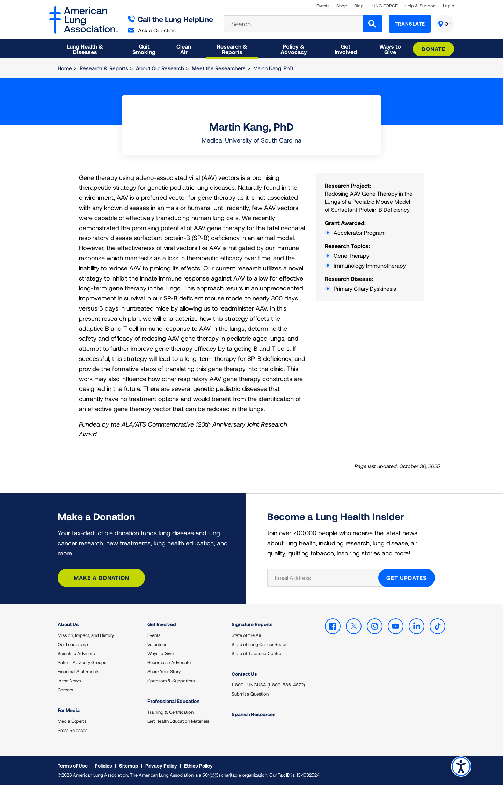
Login (448, 5)
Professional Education (173, 701)
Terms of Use (73, 766)
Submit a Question (250, 694)
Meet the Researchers (219, 68)
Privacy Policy (161, 766)
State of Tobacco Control (257, 653)
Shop (341, 5)
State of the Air (246, 635)
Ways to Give (160, 653)
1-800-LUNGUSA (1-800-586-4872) (268, 685)
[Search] (372, 23)
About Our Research (160, 68)
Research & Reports (104, 68)
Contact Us (244, 674)
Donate (433, 48)
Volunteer (156, 644)
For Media (69, 710)
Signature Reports (252, 624)
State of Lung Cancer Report (260, 644)
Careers (65, 689)
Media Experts (72, 721)
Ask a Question (152, 30)
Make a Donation (101, 577)
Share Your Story (164, 671)
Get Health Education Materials (178, 721)
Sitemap (128, 766)
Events (322, 5)
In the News (69, 680)
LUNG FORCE (384, 5)
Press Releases (72, 730)
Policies (103, 766)
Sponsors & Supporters (171, 680)
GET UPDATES (406, 577)
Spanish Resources (254, 714)
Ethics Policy (198, 766)
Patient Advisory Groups (82, 662)
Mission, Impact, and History (86, 635)
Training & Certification (170, 712)
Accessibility (461, 766)
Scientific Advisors (76, 653)
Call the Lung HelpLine (170, 19)
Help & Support (420, 5)
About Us (68, 624)
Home (65, 68)
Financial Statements (78, 671)
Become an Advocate (169, 662)
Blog (359, 5)
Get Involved (161, 624)
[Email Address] (327, 578)
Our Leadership (73, 644)
